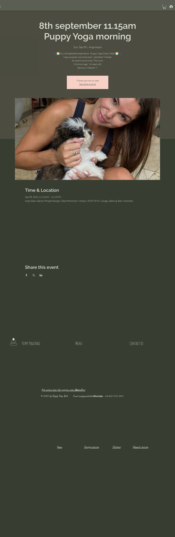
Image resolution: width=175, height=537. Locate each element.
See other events (87, 84)
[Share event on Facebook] (26, 275)
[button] (164, 7)
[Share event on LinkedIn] (41, 275)
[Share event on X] (33, 275)
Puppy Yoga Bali (31, 343)
